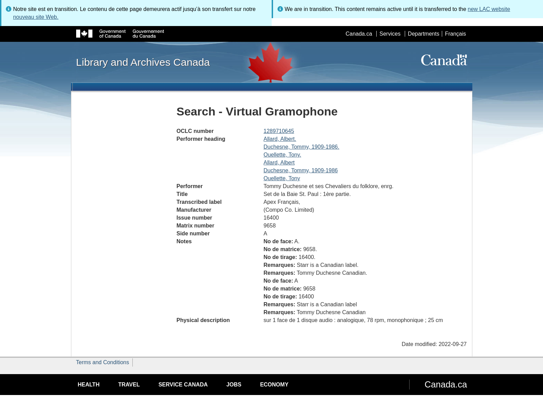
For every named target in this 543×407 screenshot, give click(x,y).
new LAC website (489, 9)
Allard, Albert (279, 162)
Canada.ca (358, 34)
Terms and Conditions (102, 362)
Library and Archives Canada (143, 62)
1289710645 (278, 131)
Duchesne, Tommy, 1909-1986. (301, 147)
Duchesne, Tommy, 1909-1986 (300, 170)
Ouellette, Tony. (282, 155)
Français (455, 34)
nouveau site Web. (35, 17)
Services (389, 34)
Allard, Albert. (279, 139)
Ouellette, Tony (281, 178)
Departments (423, 34)
